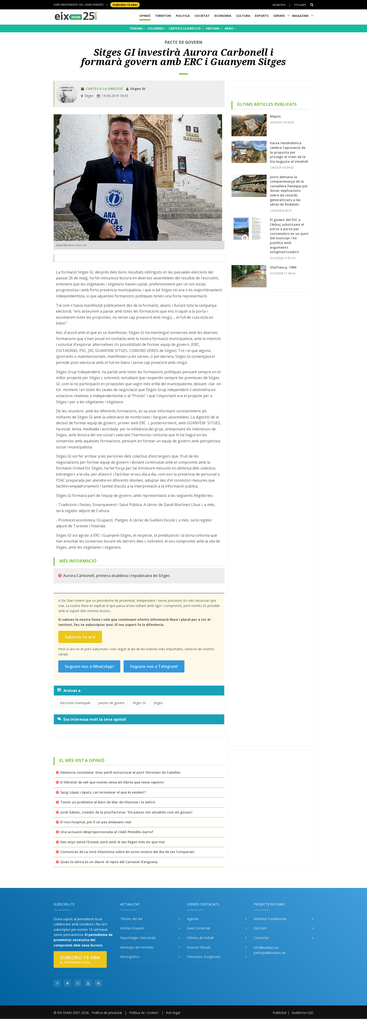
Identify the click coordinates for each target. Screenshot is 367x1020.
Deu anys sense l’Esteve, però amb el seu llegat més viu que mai (112, 842)
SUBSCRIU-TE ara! (125, 4)
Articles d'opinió (132, 928)
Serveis (279, 16)
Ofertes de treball (200, 937)
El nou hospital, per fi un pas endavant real (95, 822)
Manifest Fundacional (270, 919)
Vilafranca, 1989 (283, 267)
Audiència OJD (302, 1012)
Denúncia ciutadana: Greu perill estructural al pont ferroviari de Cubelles (120, 772)
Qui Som (260, 928)
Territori (163, 16)
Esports (262, 16)
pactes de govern (112, 703)
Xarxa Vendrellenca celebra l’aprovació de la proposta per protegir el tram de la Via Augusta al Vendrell (289, 152)
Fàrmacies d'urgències (204, 956)
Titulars (300, 5)
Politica (183, 16)
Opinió (144, 16)
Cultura (243, 16)
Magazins (300, 16)
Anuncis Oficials (199, 947)
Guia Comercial (198, 928)
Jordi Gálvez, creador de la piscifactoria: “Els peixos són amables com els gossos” (126, 812)
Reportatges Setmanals (138, 937)
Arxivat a (69, 690)
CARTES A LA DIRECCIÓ (186, 28)
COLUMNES (156, 28)
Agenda (192, 919)
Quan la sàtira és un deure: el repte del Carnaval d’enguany (109, 862)
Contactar (261, 937)
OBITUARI (214, 28)
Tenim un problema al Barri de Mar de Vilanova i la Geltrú (107, 802)
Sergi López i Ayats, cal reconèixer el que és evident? (103, 792)
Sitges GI (139, 703)
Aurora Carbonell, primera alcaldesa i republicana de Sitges (116, 575)
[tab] (139, 690)
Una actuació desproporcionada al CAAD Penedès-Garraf (106, 832)
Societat (202, 16)
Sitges (158, 703)
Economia (222, 16)
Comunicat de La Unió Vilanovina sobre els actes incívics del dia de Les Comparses (127, 852)
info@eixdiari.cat (266, 947)
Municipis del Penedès (137, 947)
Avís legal (173, 1012)
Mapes (275, 116)
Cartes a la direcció (104, 88)
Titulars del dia (131, 919)
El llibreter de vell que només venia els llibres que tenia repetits (112, 782)
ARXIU (230, 28)
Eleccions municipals (75, 703)
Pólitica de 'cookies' (144, 1012)
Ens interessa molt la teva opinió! (91, 719)
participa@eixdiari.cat (270, 952)
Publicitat (279, 1012)
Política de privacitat (107, 1012)
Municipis (279, 5)
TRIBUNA (137, 28)
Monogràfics (129, 956)
